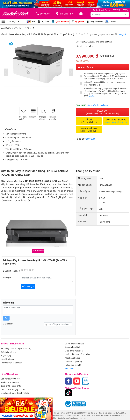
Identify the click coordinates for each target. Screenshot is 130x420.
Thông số (120, 34)
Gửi (6, 318)
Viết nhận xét (108, 34)
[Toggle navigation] (13, 21)
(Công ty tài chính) (89, 120)
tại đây (91, 96)
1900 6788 (90, 138)
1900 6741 (5, 384)
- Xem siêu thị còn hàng (97, 105)
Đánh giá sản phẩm (11, 271)
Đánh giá (7, 277)
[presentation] (6, 72)
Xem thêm (69, 367)
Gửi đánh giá (28, 286)
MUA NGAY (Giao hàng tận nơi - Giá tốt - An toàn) (102, 111)
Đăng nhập (116, 10)
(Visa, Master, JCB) (88, 129)
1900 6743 (16, 384)
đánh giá (97, 34)
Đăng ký (125, 10)
